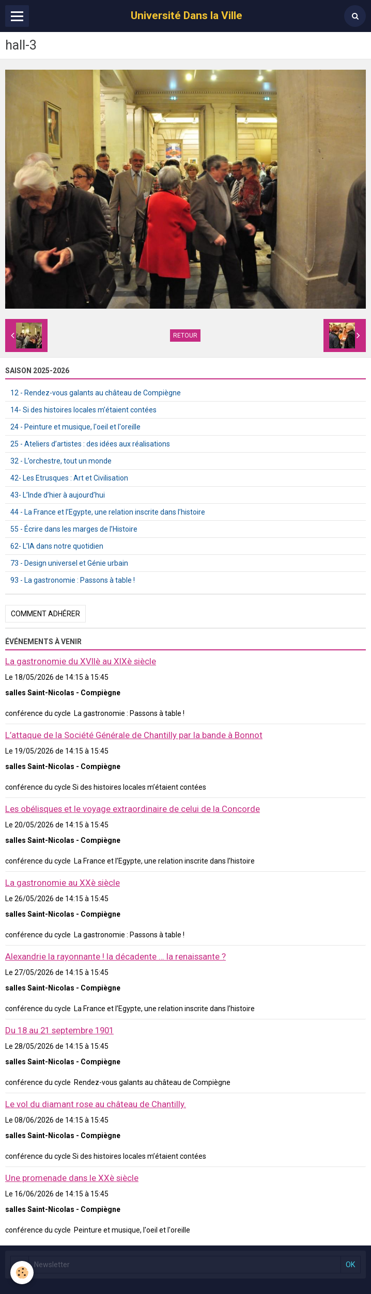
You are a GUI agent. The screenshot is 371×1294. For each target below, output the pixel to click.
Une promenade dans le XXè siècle (71, 1178)
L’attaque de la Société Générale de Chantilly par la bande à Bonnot (133, 735)
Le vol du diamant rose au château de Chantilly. (95, 1104)
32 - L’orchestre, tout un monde (61, 461)
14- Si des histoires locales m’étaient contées (83, 410)
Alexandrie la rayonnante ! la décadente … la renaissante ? (115, 956)
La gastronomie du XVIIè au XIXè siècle (80, 661)
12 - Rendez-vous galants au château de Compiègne (95, 393)
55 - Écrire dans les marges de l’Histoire (73, 529)
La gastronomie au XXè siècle (62, 882)
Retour (185, 335)
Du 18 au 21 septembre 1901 (59, 1030)
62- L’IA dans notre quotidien (56, 546)
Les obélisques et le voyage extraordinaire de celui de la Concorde (132, 809)
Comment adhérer (45, 614)
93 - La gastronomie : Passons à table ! (72, 580)
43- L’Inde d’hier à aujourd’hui (57, 495)
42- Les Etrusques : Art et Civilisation (69, 478)
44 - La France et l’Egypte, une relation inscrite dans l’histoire (107, 512)
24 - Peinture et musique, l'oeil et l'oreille (75, 427)
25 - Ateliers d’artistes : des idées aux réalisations (90, 444)
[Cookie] (22, 1272)
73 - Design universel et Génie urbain (69, 563)
